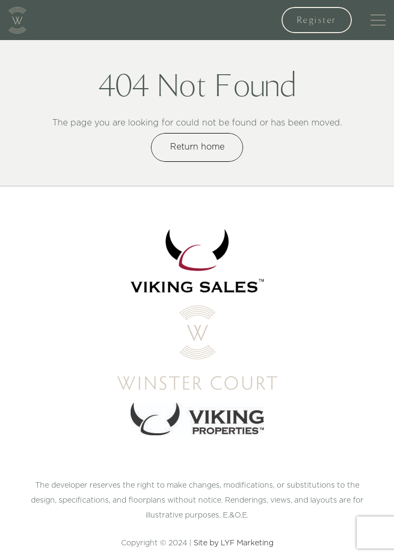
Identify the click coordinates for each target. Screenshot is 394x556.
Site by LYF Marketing (234, 543)
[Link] (17, 20)
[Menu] (378, 20)
